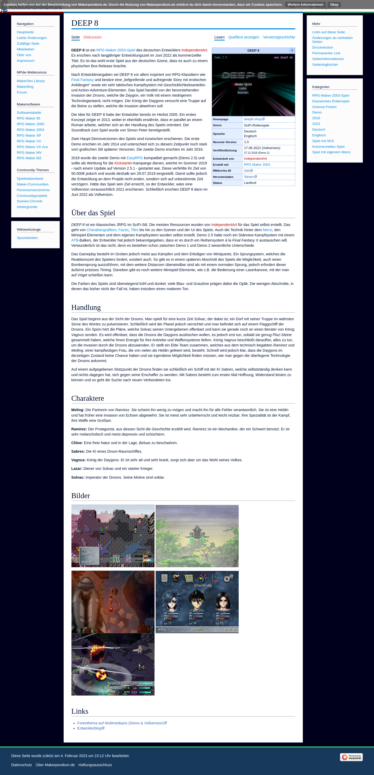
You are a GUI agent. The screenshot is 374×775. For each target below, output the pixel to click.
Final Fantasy (82, 80)
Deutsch (318, 129)
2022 (316, 124)
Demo (317, 112)
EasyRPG (134, 158)
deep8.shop (253, 119)
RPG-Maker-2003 (111, 50)
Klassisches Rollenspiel (330, 101)
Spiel (131, 50)
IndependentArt (255, 159)
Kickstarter (123, 163)
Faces (123, 230)
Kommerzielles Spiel (328, 147)
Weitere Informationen (305, 4)
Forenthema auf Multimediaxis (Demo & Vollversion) (120, 723)
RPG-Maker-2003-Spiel (330, 95)
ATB (74, 240)
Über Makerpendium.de (55, 765)
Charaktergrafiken (101, 230)
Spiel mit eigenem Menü (331, 152)
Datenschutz (21, 765)
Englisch (319, 135)
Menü (267, 230)
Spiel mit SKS (323, 141)
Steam (249, 177)
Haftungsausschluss (95, 765)
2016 (316, 118)
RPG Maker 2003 (257, 164)
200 (247, 171)
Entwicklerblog (89, 728)
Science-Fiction (324, 107)
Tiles (134, 230)
